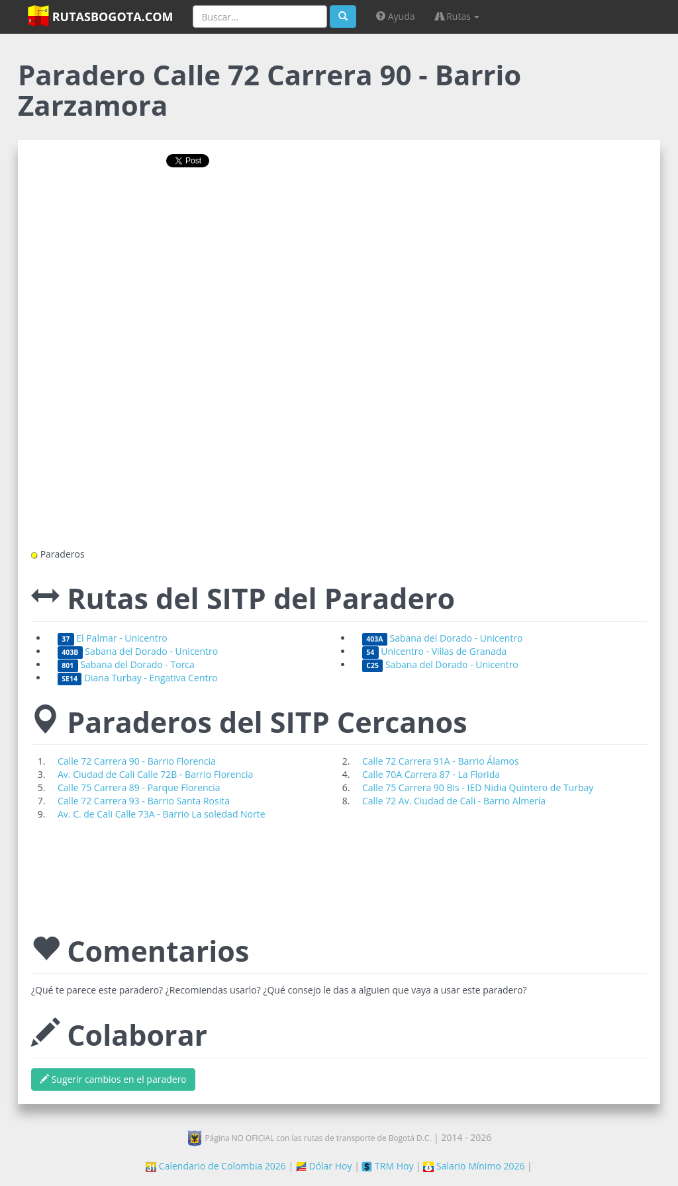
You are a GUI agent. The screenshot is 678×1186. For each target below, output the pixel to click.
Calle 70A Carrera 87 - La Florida (431, 774)
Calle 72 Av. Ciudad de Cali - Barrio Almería (454, 800)
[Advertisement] (339, 220)
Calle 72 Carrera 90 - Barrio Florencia (137, 761)
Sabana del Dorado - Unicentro (442, 638)
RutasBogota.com (100, 15)
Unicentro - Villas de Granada (434, 651)
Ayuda (395, 16)
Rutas (457, 16)
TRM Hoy (387, 1166)
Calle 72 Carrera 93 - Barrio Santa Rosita (144, 800)
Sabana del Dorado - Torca (126, 664)
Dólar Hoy (324, 1166)
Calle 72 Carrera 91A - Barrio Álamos (440, 761)
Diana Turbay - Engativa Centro (138, 677)
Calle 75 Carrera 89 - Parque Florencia (139, 787)
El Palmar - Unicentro (113, 638)
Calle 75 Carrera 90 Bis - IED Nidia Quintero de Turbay (477, 787)
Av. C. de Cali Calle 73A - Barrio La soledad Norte (162, 814)
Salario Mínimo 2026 (473, 1166)
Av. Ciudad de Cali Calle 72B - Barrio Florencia (155, 774)
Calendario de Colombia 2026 (216, 1166)
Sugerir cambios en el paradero (113, 1079)
